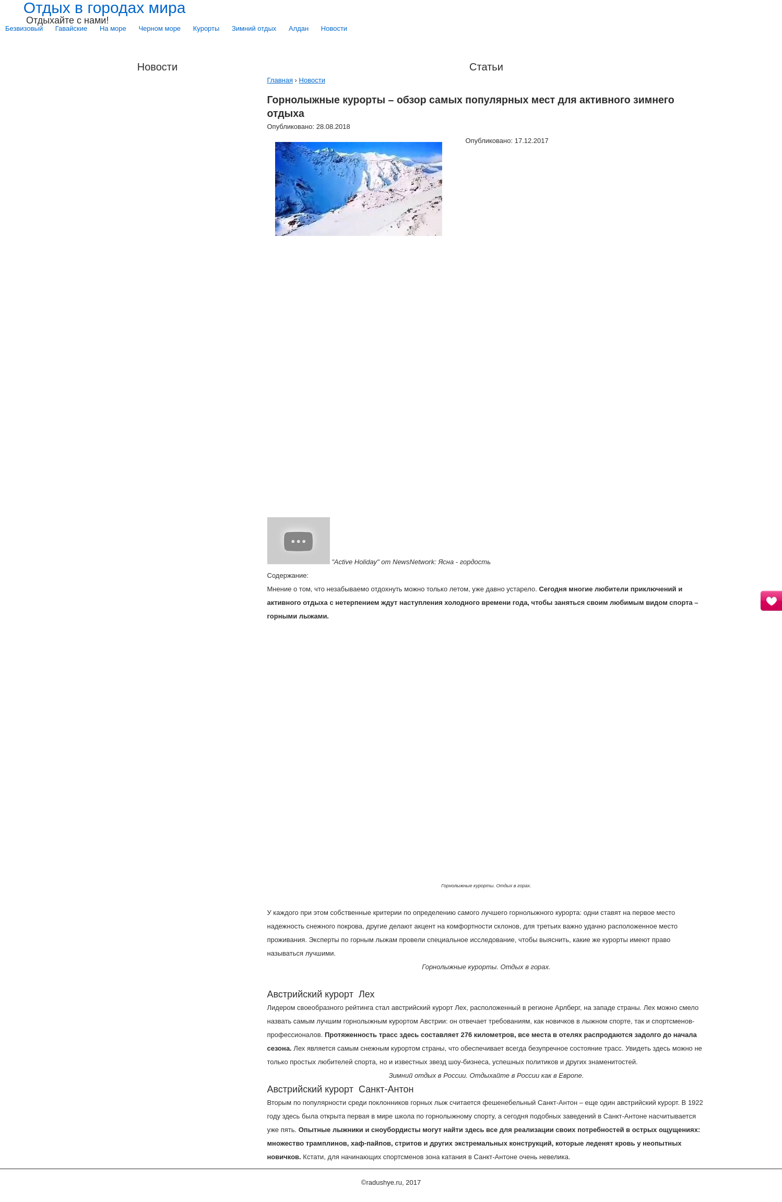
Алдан (299, 28)
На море (113, 28)
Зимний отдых (254, 28)
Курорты (206, 28)
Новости (334, 28)
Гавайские (71, 28)
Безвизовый (24, 28)
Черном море (159, 28)
